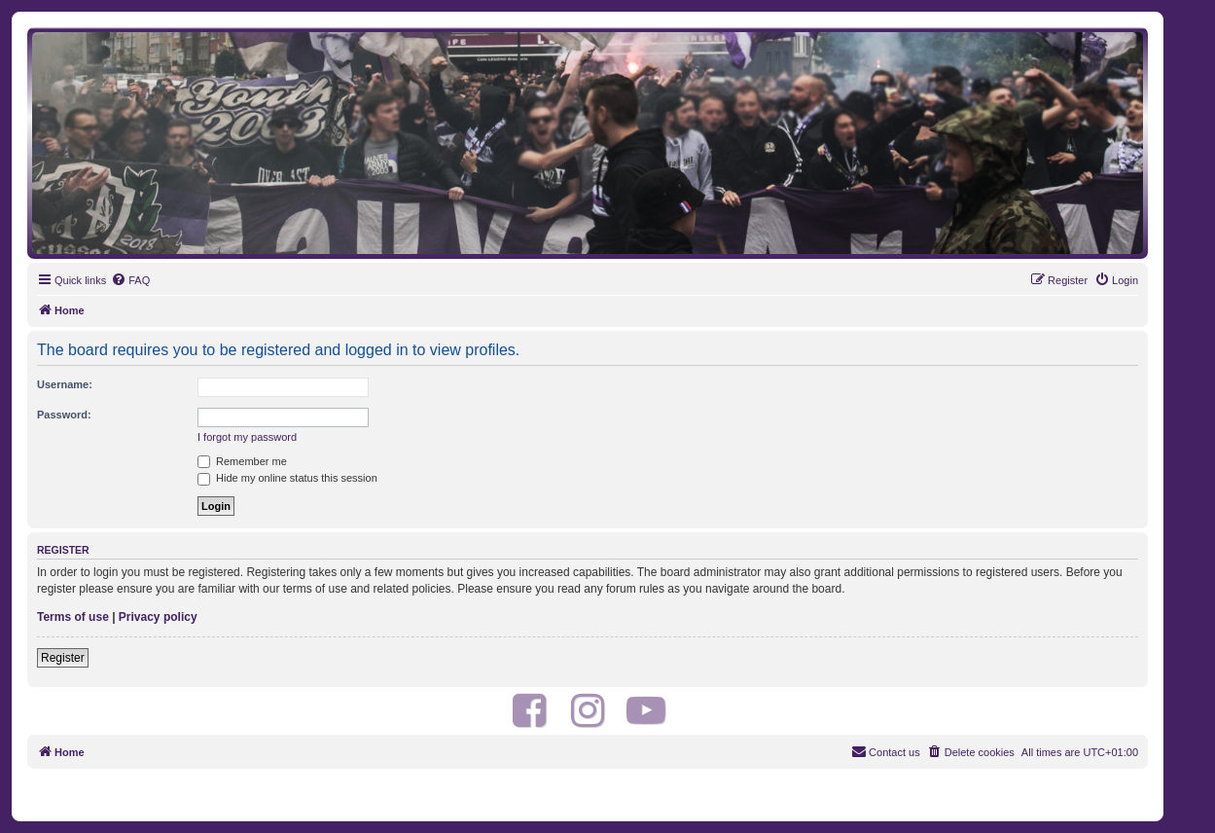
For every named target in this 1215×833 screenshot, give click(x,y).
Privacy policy (158, 617)
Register (63, 658)
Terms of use (73, 617)
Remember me (242, 461)
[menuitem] (130, 280)
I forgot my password (247, 437)
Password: (64, 414)
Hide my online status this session (287, 478)
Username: (64, 384)
